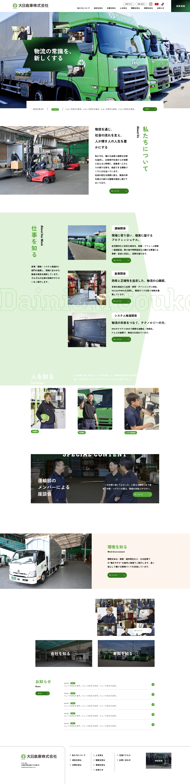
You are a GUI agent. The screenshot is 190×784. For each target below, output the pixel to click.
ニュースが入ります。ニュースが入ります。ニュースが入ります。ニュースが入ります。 (100, 109)
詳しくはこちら (115, 191)
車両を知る (148, 8)
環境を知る (135, 8)
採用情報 (180, 6)
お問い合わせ (141, 4)
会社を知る (98, 8)
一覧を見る (147, 109)
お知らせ (160, 8)
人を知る (123, 8)
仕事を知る (111, 8)
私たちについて (83, 8)
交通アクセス (128, 4)
